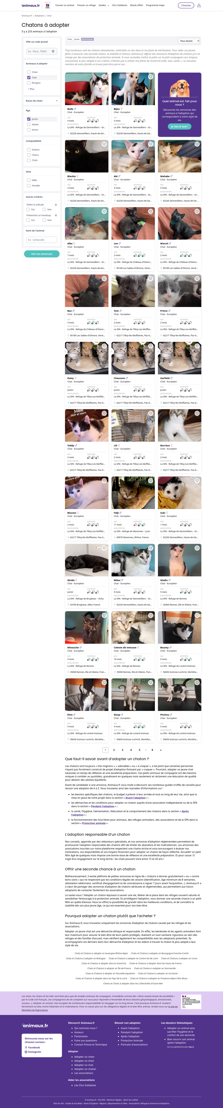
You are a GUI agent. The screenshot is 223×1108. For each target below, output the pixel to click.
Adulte (35, 124)
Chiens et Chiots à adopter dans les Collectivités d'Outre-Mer (133, 983)
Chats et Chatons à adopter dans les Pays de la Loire (101, 978)
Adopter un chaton (85, 1069)
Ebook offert (136, 5)
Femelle (36, 185)
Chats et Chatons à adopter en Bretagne (86, 958)
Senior (35, 129)
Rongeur (36, 82)
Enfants (36, 149)
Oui (33, 209)
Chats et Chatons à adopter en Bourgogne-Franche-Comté (159, 953)
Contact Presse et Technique (90, 1044)
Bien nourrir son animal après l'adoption (181, 1043)
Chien (35, 72)
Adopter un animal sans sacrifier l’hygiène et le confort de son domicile (181, 1031)
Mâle (34, 180)
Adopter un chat (83, 1065)
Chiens (35, 154)
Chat (34, 77)
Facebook (32, 1047)
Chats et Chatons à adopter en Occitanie (158, 973)
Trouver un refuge (86, 5)
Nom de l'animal (35, 230)
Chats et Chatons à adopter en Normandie (155, 968)
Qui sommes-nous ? (85, 1028)
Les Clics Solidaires (85, 1085)
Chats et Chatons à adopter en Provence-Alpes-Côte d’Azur (159, 978)
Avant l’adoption (135, 797)
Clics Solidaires (119, 5)
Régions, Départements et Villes (113, 1103)
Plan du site (59, 1103)
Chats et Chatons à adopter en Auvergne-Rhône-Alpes (101, 953)
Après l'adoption (130, 1036)
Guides (102, 5)
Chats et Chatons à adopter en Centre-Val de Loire (133, 958)
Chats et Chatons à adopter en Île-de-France (109, 968)
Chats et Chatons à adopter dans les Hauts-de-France (155, 963)
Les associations (83, 1073)
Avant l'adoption (130, 1028)
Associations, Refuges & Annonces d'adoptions (149, 1103)
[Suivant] (161, 750)
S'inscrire (186, 5)
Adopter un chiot (84, 1060)
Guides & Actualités (73, 1103)
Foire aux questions (85, 1040)
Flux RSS (101, 1100)
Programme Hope (155, 5)
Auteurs (78, 1032)
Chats (35, 160)
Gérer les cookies (130, 1100)
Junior (35, 119)
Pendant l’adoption (102, 806)
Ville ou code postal (37, 41)
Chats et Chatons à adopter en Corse (179, 958)
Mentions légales (114, 1100)
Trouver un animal (64, 5)
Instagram (33, 1052)
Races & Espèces (91, 1103)
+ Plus (31, 88)
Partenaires (81, 1036)
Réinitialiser (87, 39)
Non (49, 209)
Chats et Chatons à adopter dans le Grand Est (103, 963)
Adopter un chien (84, 1056)
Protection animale (94, 823)
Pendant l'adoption (132, 1032)
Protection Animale (132, 1040)
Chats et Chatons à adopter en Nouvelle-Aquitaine (110, 973)
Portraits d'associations (134, 1044)
